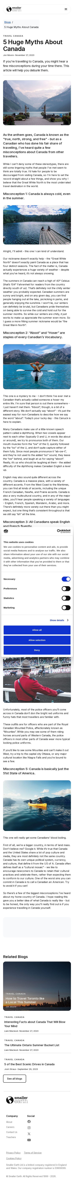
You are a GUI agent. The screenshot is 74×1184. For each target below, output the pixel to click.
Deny (37, 650)
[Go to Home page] (13, 9)
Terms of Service (33, 1152)
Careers (10, 1127)
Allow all (37, 630)
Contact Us (11, 1132)
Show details (57, 620)
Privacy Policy (13, 1152)
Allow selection (37, 640)
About (9, 1122)
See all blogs (14, 1078)
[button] (66, 9)
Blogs (7, 22)
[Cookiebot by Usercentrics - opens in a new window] (56, 531)
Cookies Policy (13, 1158)
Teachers (11, 1137)
